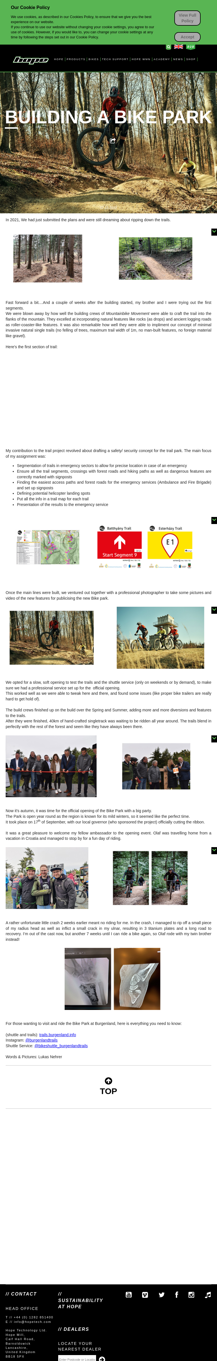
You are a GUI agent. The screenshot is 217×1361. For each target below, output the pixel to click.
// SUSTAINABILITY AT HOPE (80, 1300)
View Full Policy (187, 18)
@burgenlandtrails (41, 1040)
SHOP (191, 59)
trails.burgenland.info (57, 1035)
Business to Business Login (190, 47)
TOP (108, 1086)
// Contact (21, 1294)
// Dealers (73, 1329)
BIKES (93, 59)
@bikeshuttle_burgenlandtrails (61, 1046)
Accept (187, 37)
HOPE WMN (141, 59)
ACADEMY (162, 59)
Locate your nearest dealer (80, 1346)
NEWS (178, 59)
